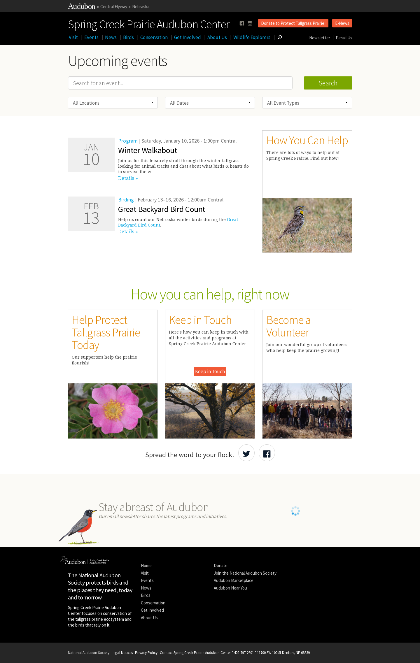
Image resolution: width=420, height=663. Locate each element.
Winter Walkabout (147, 150)
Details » (128, 178)
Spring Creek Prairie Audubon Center (148, 23)
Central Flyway (113, 6)
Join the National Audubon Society (245, 573)
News (111, 37)
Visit (73, 37)
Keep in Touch (210, 371)
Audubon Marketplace (233, 580)
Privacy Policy (146, 652)
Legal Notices (122, 652)
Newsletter (319, 38)
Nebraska (140, 6)
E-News (342, 23)
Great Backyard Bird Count (161, 209)
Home (146, 565)
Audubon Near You (230, 588)
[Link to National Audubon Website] (81, 7)
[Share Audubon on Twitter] (246, 452)
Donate (221, 565)
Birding (126, 199)
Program (128, 140)
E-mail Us (344, 38)
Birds (128, 37)
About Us (217, 37)
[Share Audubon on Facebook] (267, 452)
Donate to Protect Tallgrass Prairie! (293, 23)
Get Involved (187, 37)
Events (91, 37)
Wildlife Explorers (251, 37)
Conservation (154, 37)
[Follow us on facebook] (242, 23)
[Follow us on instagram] (250, 23)
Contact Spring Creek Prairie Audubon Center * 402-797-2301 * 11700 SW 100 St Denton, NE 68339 (235, 652)
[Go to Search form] (280, 37)
